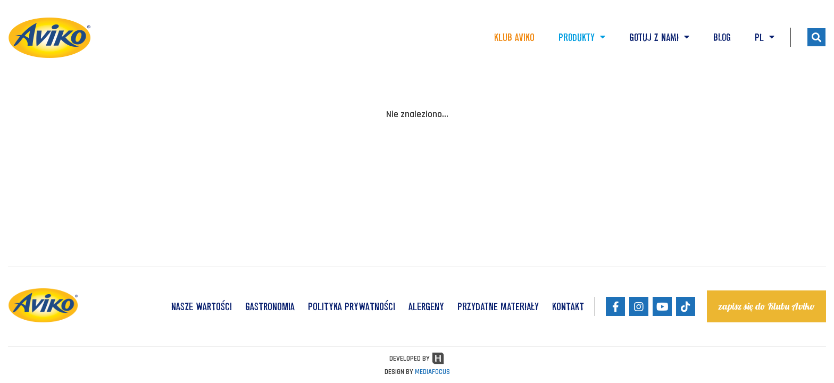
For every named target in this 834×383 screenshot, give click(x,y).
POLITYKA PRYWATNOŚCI (351, 306)
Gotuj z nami (659, 37)
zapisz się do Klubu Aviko (766, 306)
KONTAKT (568, 306)
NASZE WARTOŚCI (201, 306)
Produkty (581, 37)
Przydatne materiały (498, 306)
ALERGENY (426, 306)
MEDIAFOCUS (432, 372)
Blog (722, 37)
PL (764, 37)
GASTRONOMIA (270, 306)
